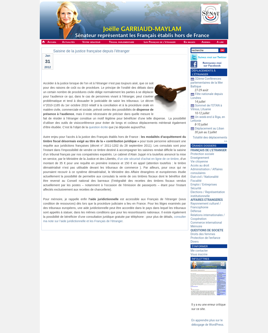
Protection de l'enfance (205, 238)
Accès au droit (200, 165)
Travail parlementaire (121, 42)
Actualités (68, 42)
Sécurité (196, 188)
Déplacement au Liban (209, 128)
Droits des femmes (203, 234)
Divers (195, 241)
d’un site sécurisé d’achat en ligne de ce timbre (148, 158)
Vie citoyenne (199, 161)
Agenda (206, 42)
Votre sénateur (91, 42)
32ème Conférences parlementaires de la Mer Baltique (207, 82)
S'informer (200, 246)
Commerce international (206, 222)
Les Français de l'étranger (159, 42)
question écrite (98, 127)
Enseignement (200, 157)
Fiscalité (196, 180)
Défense (196, 211)
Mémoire (196, 226)
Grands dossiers (204, 145)
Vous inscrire (199, 254)
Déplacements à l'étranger (203, 72)
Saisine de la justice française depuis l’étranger (91, 51)
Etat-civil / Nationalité (204, 176)
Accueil (52, 42)
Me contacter (199, 250)
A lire (220, 42)
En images (189, 42)
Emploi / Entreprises (204, 184)
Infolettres (200, 259)
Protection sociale (202, 154)
